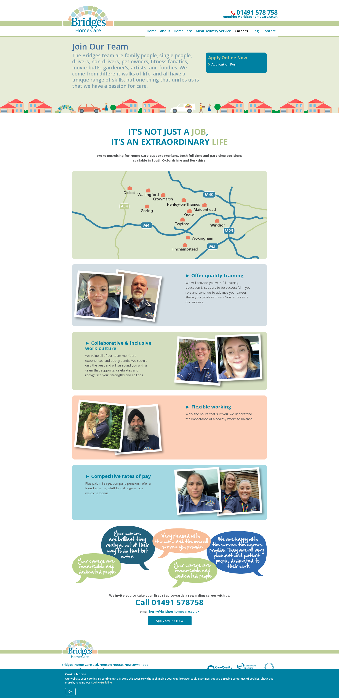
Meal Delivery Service (213, 31)
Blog (255, 31)
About (165, 31)
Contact (269, 31)
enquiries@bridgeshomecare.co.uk (250, 16)
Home (152, 31)
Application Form (224, 64)
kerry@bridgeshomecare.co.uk (174, 611)
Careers (241, 31)
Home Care (183, 31)
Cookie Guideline (101, 682)
